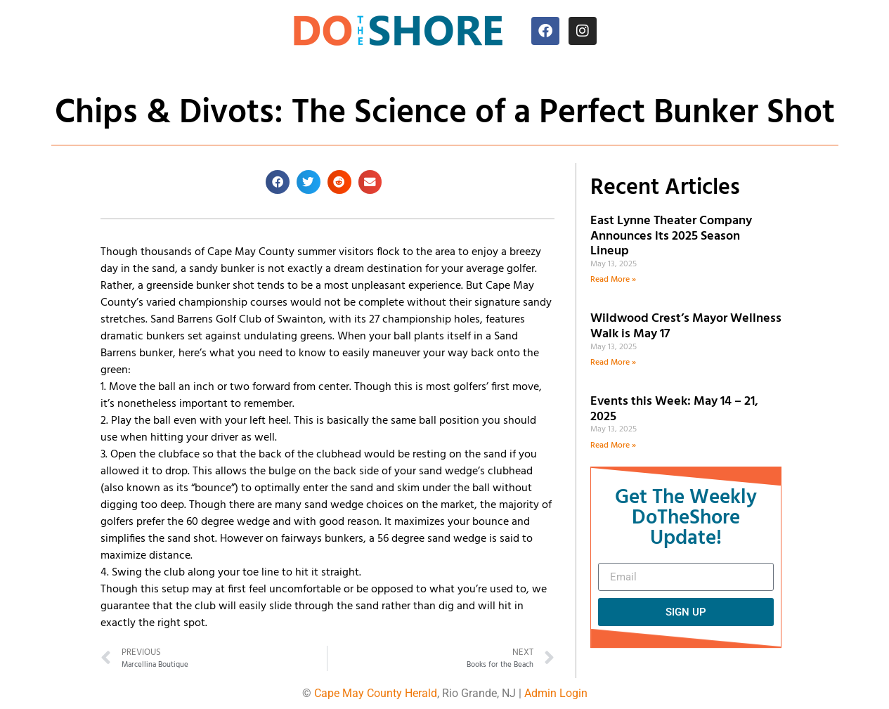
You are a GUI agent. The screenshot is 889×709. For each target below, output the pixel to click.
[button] (278, 182)
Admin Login (556, 693)
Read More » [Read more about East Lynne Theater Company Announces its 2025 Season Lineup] (613, 280)
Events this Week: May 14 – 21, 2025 (674, 409)
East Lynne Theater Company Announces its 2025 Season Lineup (671, 236)
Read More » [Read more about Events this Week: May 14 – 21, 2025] (613, 445)
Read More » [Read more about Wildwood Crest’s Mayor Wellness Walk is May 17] (613, 363)
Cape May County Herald (375, 693)
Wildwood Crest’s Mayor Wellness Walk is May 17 (685, 326)
